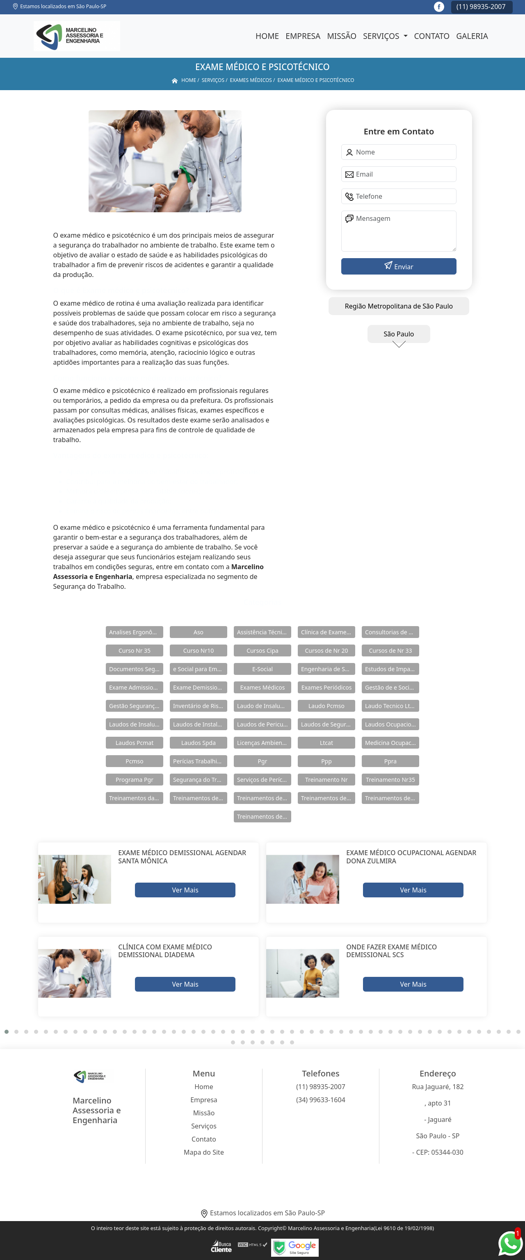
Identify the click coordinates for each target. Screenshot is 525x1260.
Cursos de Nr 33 (390, 650)
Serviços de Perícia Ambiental (264, 779)
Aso (198, 632)
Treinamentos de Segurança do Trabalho (264, 816)
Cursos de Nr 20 (326, 650)
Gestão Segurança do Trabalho (136, 706)
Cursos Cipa (262, 650)
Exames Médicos (262, 687)
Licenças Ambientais (264, 743)
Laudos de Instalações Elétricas (200, 724)
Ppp (326, 761)
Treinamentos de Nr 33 (392, 798)
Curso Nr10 (198, 650)
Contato (432, 35)
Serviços (382, 35)
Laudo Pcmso (326, 706)
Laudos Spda (198, 743)
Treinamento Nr (326, 779)
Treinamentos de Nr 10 (200, 798)
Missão (341, 35)
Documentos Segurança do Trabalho (136, 669)
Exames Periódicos (326, 687)
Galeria (472, 35)
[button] (6, 1032)
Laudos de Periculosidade (264, 724)
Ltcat (326, 743)
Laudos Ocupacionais (392, 724)
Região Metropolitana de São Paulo (399, 306)
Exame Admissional (135, 687)
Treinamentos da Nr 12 (136, 798)
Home (267, 35)
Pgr (262, 761)
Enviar (403, 266)
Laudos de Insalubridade (136, 724)
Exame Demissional (199, 687)
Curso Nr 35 (135, 650)
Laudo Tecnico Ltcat (391, 706)
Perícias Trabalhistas (200, 761)
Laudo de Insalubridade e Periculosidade (264, 706)
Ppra (390, 761)
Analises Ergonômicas (136, 632)
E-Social (262, 669)
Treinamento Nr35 (390, 779)
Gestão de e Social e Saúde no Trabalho (392, 687)
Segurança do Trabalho (200, 779)
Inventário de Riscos (200, 706)
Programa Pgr (134, 779)
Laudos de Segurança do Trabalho (328, 724)
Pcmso (134, 761)
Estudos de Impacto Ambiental (392, 669)
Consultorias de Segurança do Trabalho (392, 632)
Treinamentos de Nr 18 (328, 798)
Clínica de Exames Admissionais (328, 632)
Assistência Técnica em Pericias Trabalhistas (264, 632)
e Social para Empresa (200, 669)
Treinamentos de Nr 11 (264, 798)
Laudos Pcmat (134, 743)
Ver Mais (185, 889)
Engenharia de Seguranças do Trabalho (328, 669)
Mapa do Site (204, 1152)
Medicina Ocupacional (392, 743)
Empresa (302, 35)
